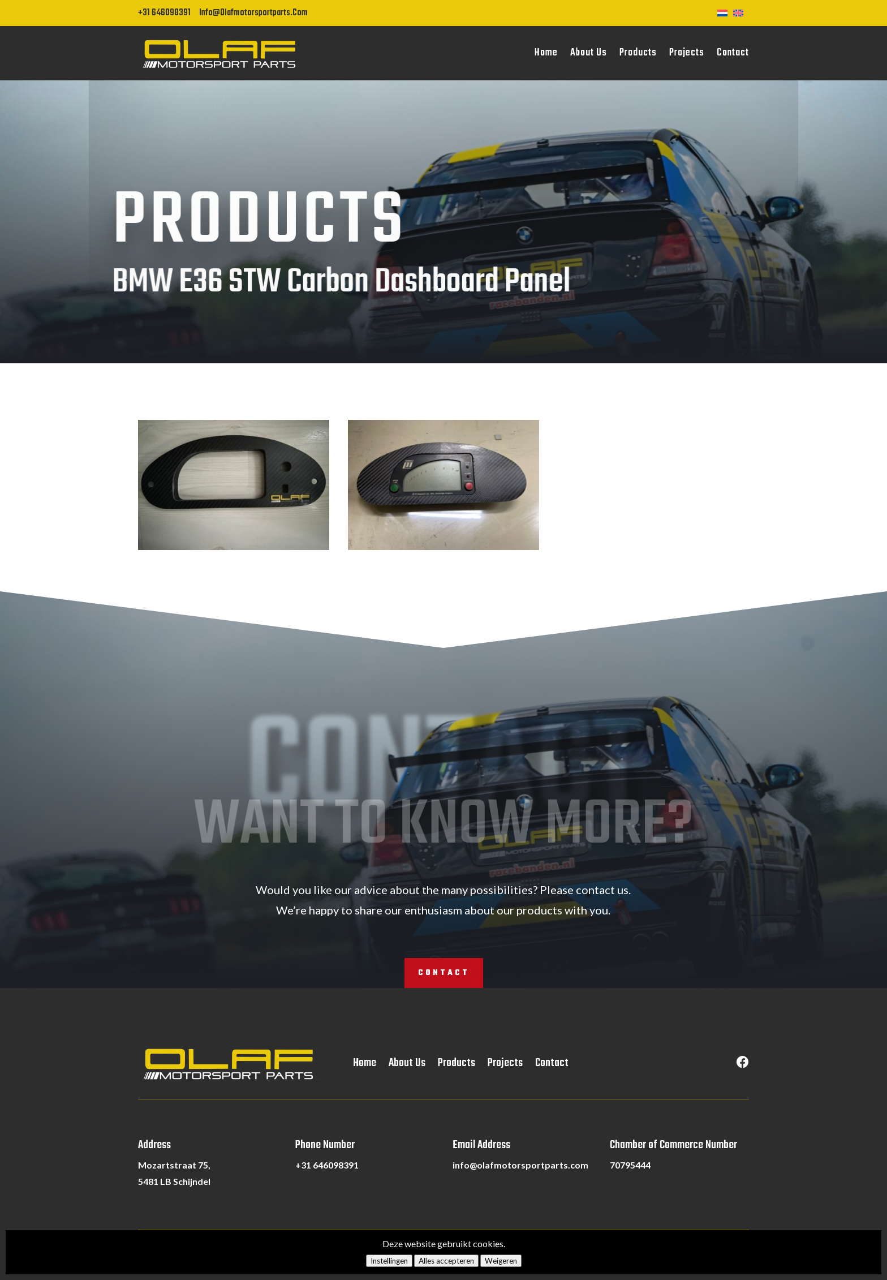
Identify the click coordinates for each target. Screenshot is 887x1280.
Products (638, 53)
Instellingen (389, 1260)
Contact (733, 53)
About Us (588, 53)
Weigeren (501, 1260)
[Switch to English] (741, 11)
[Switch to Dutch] (725, 11)
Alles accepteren (446, 1260)
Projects (686, 53)
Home (546, 53)
